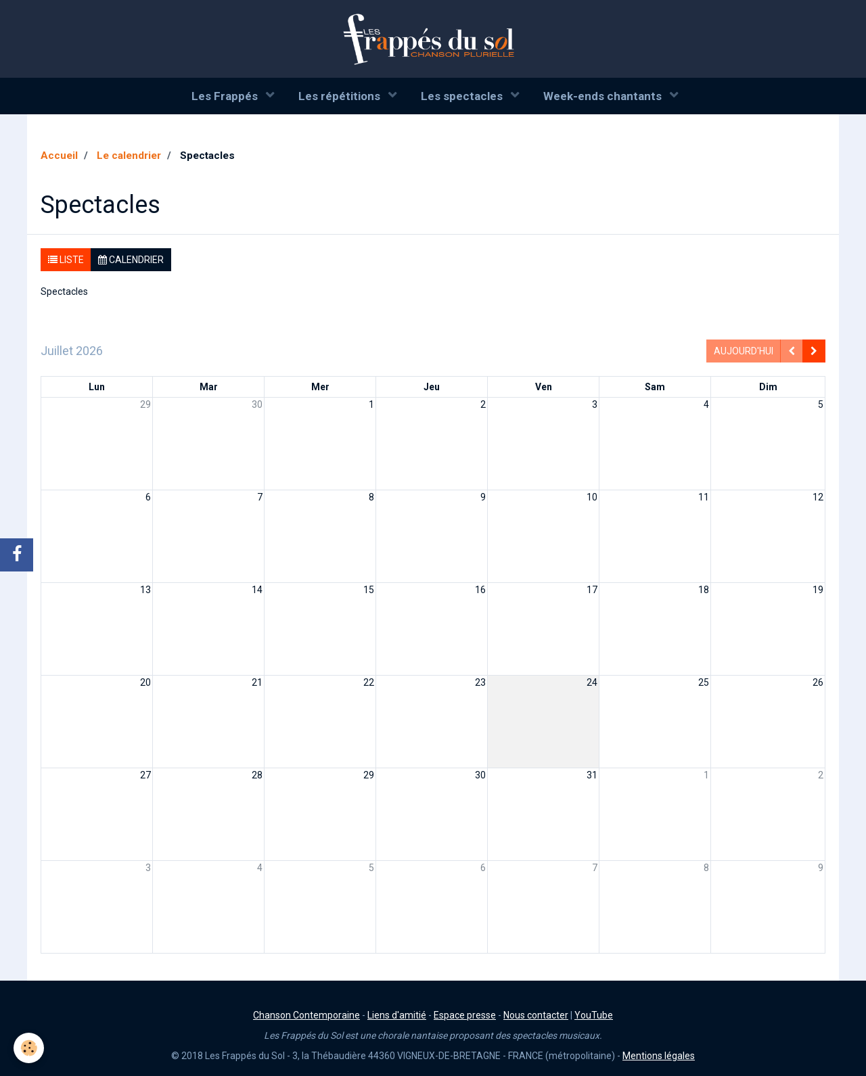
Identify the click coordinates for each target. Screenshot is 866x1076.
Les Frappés (225, 96)
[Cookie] (29, 1048)
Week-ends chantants (603, 96)
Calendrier (131, 259)
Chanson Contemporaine (306, 1015)
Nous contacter (535, 1015)
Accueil (59, 155)
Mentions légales (658, 1055)
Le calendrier (129, 155)
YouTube (593, 1015)
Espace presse (465, 1015)
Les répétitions (340, 96)
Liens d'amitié (396, 1015)
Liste (66, 259)
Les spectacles (463, 96)
